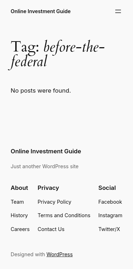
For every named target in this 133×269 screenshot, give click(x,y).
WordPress (59, 254)
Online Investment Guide (41, 11)
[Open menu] (118, 11)
